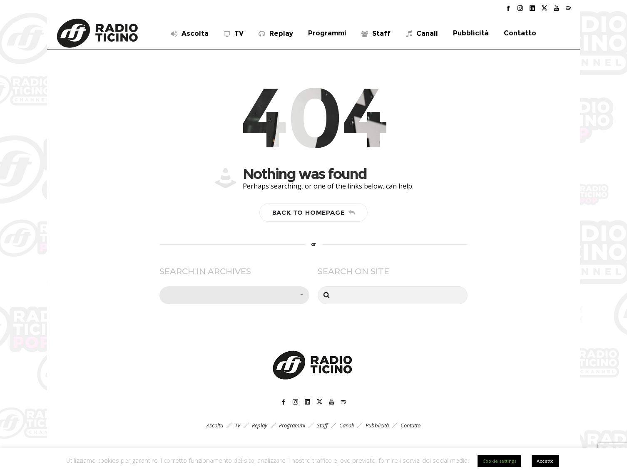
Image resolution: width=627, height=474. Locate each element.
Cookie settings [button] (499, 461)
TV (237, 425)
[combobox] (234, 296)
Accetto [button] (545, 461)
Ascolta (215, 425)
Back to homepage (313, 213)
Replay (259, 425)
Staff (322, 425)
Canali (346, 425)
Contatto (410, 425)
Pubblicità (377, 425)
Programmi (292, 425)
